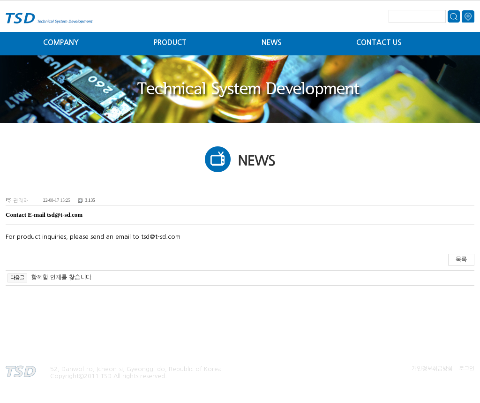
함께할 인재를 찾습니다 (60, 277)
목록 (461, 260)
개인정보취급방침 (432, 369)
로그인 (466, 369)
